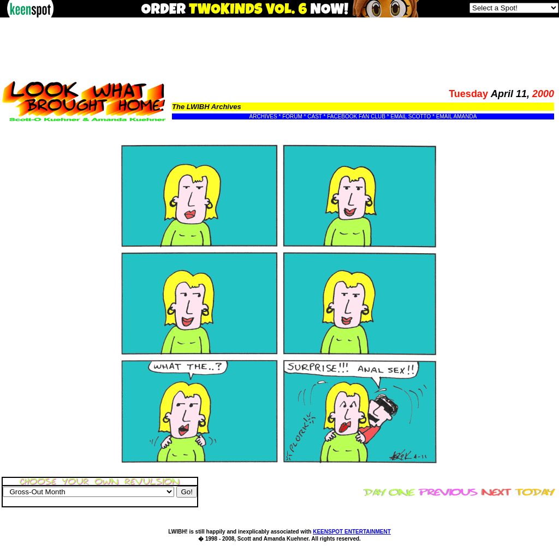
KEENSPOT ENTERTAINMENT (352, 532)
